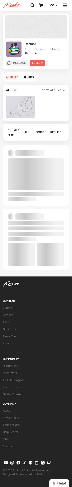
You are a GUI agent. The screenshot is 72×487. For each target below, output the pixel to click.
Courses (8, 308)
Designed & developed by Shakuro (25, 474)
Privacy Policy (11, 418)
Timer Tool (10, 336)
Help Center (10, 432)
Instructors (10, 373)
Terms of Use (11, 425)
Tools (6, 322)
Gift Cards (9, 329)
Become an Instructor (17, 387)
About (7, 410)
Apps (6, 343)
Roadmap (9, 446)
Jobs (5, 439)
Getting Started (12, 394)
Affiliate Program (13, 380)
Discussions (10, 366)
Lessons (8, 315)
